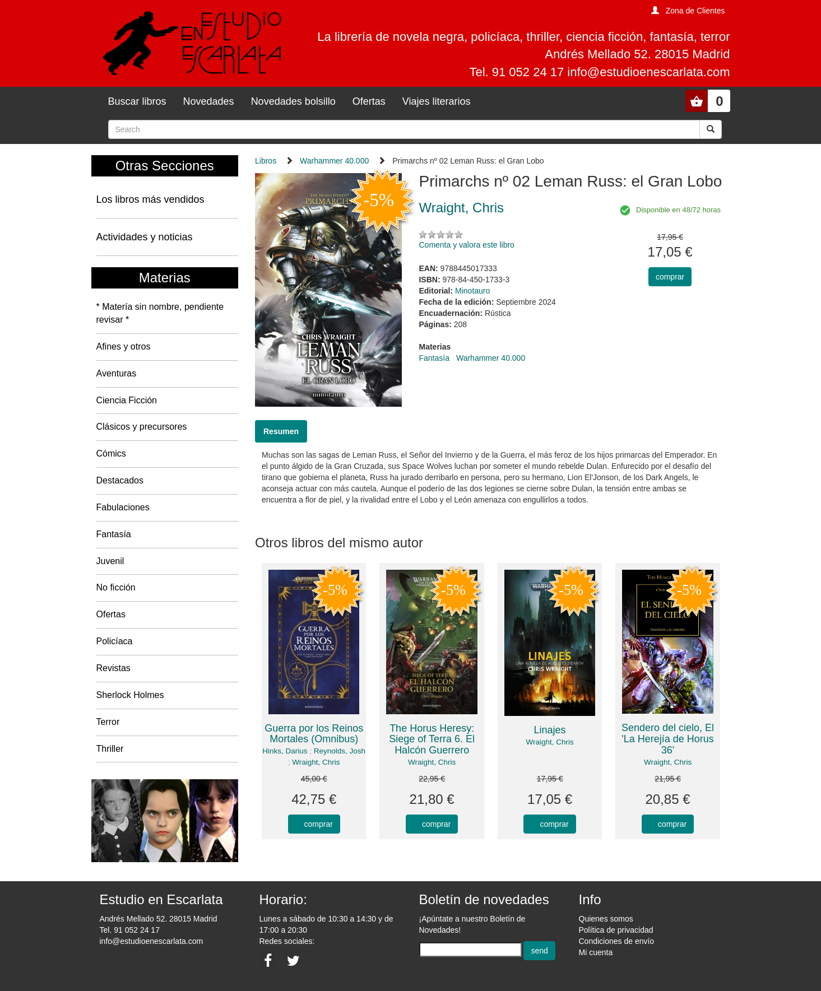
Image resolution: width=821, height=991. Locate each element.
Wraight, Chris (316, 762)
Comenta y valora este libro (466, 244)
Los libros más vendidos (150, 199)
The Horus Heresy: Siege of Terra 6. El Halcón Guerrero (432, 739)
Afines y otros (123, 346)
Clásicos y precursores (141, 426)
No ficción (116, 587)
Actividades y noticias (144, 237)
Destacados (120, 480)
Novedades (208, 101)
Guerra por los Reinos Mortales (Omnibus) (314, 734)
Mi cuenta (596, 952)
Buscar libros (137, 101)
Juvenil (110, 561)
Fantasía (113, 534)
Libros (265, 160)
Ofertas (369, 101)
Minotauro (472, 290)
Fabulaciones (123, 507)
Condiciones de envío (617, 941)
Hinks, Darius (284, 751)
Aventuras (116, 373)
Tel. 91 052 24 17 (130, 929)
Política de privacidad (616, 929)
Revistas (113, 668)
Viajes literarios (436, 101)
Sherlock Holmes (130, 695)
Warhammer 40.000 (334, 160)
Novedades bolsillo (293, 101)
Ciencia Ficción (126, 400)
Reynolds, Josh (339, 751)
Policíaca (114, 641)
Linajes (550, 730)
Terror (108, 722)
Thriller (110, 748)
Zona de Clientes (695, 10)
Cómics (111, 453)
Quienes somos (606, 918)
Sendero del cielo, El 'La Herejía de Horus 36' (667, 739)
